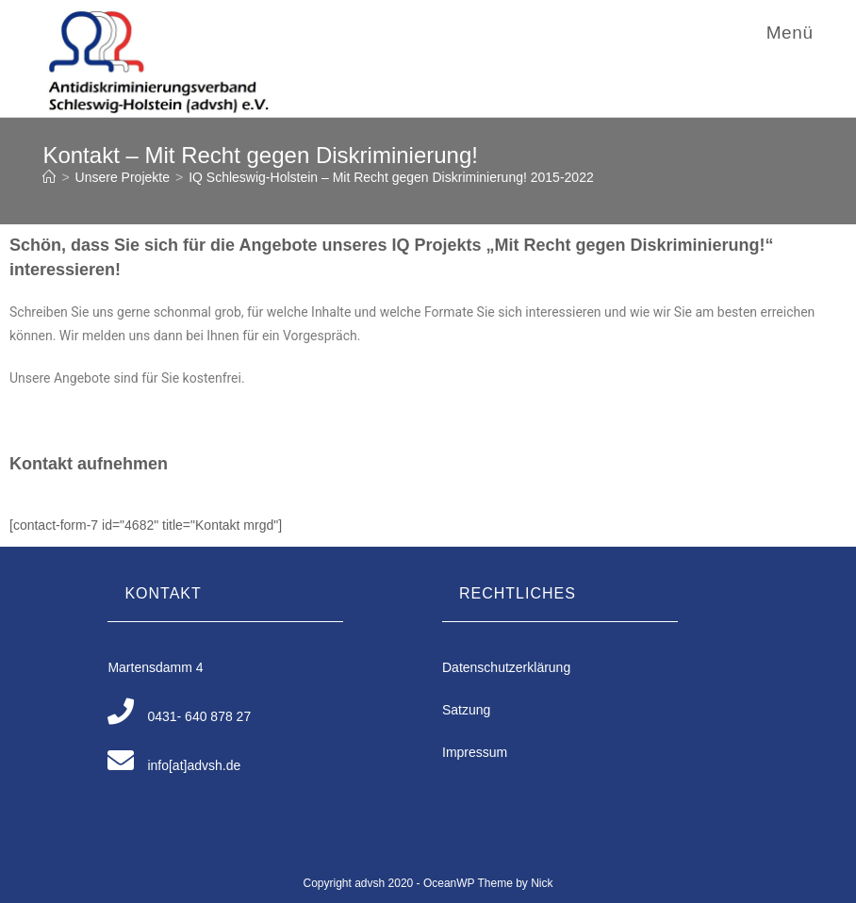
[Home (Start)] (49, 177)
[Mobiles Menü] (787, 32)
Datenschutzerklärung (506, 667)
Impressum (474, 752)
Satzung (466, 709)
